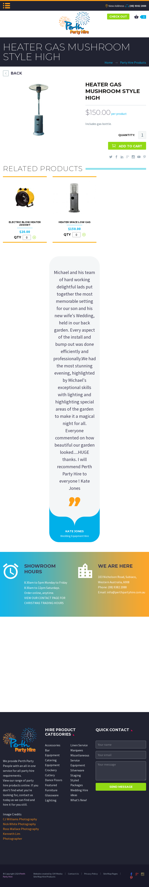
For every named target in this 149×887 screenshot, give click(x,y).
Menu (6, 5)
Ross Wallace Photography (21, 829)
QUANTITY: (126, 135)
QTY (17, 237)
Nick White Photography (19, 824)
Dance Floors (53, 780)
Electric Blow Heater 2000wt (25, 223)
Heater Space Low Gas (74, 222)
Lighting (50, 800)
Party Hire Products (133, 62)
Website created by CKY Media (47, 873)
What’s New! (78, 800)
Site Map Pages (110, 873)
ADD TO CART (130, 146)
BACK (16, 73)
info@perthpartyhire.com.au (126, 592)
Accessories (52, 745)
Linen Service (79, 745)
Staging (75, 775)
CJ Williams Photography (20, 819)
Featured (51, 785)
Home (109, 62)
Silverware (77, 770)
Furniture (51, 790)
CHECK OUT (118, 16)
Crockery (51, 770)
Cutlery (50, 775)
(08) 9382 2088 (137, 6)
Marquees (76, 750)
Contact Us (73, 873)
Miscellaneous (79, 755)
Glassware (52, 795)
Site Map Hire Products (44, 876)
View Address (116, 6)
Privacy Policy (91, 873)
